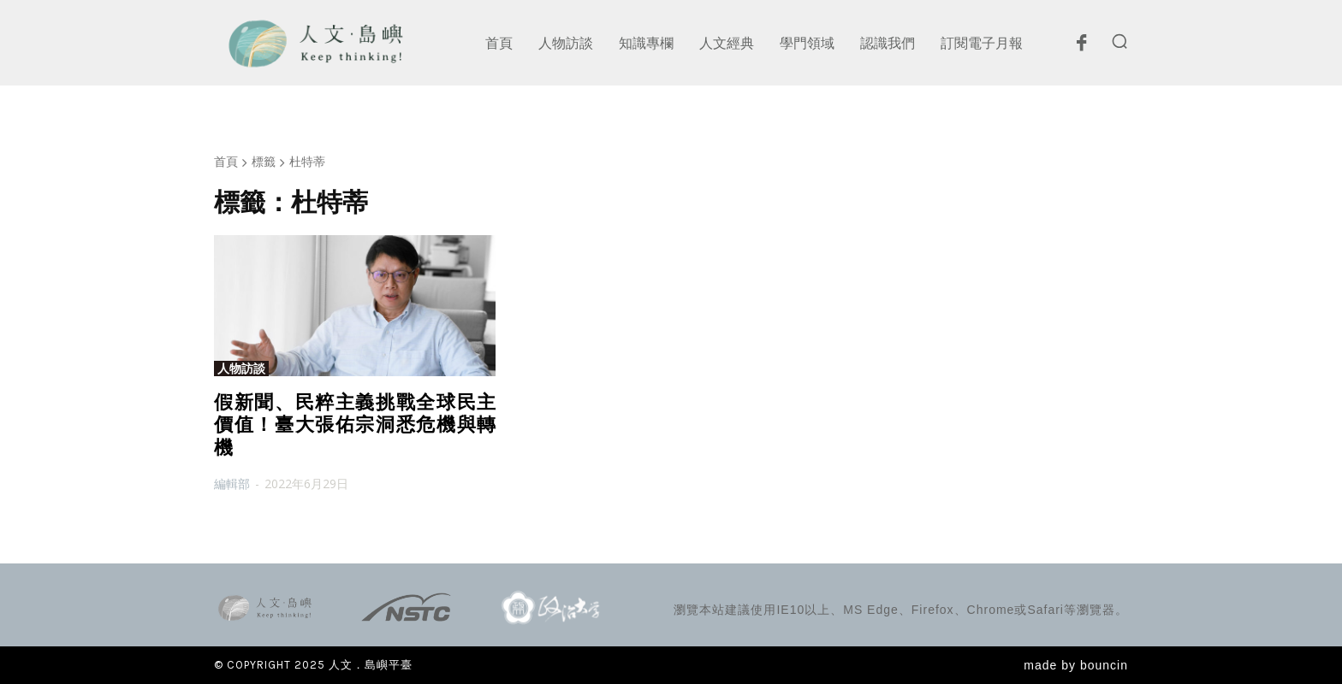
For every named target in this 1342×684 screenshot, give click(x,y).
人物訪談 (241, 368)
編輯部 (232, 483)
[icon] (1081, 47)
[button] (1119, 41)
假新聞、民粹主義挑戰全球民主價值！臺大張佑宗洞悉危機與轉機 (355, 425)
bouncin (1104, 665)
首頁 (226, 161)
